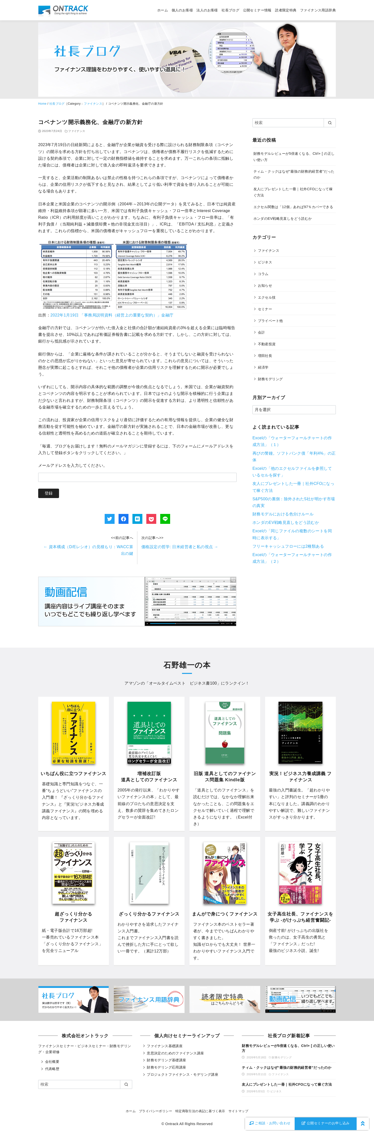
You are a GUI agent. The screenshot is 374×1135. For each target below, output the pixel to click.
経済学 (263, 367)
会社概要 (52, 1062)
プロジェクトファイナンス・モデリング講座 (182, 1074)
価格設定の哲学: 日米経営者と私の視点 (179, 547)
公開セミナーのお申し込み (326, 1123)
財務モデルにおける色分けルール (282, 514)
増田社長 (265, 356)
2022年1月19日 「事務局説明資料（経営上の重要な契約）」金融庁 (111, 315)
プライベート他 (270, 321)
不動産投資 (267, 344)
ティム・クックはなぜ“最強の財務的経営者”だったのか (286, 1068)
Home (42, 103)
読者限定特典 (285, 10)
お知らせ (265, 285)
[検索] (294, 122)
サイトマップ (238, 1111)
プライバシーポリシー (155, 1111)
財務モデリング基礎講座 (166, 1060)
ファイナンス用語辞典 (318, 10)
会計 (261, 332)
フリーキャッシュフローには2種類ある (288, 546)
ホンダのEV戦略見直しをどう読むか (282, 219)
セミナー (265, 309)
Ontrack (171, 1124)
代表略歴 (52, 1069)
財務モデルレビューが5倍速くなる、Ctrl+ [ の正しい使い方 (288, 1048)
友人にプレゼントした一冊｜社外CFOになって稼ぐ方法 (287, 1084)
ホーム (162, 10)
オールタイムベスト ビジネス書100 (183, 683)
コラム (263, 274)
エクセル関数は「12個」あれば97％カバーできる (293, 207)
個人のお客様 (182, 10)
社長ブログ (230, 10)
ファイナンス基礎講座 (165, 1046)
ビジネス (265, 262)
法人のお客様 (207, 10)
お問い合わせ (270, 1123)
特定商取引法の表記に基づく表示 (200, 1111)
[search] (330, 122)
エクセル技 (267, 297)
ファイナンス (93, 103)
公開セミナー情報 (257, 10)
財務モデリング (270, 379)
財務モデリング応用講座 (166, 1067)
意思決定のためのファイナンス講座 (175, 1053)
